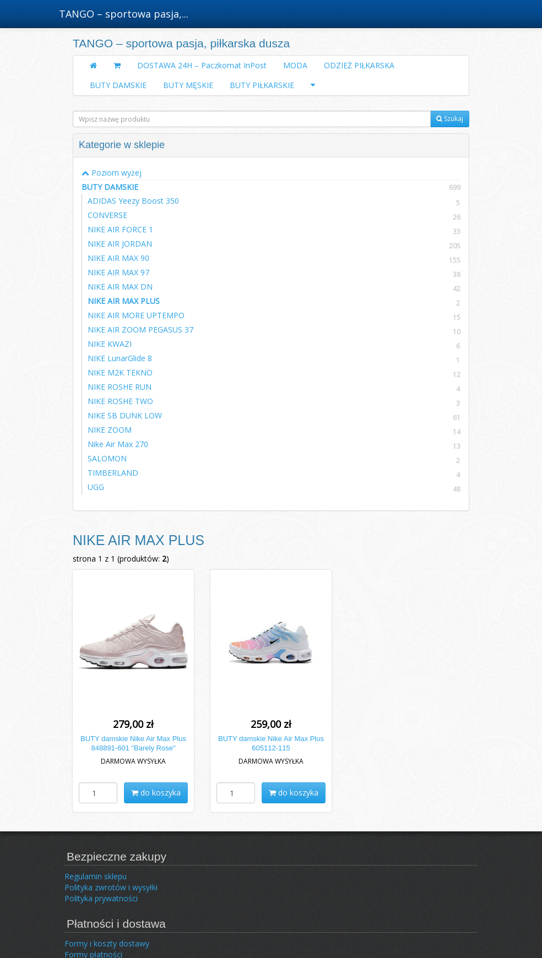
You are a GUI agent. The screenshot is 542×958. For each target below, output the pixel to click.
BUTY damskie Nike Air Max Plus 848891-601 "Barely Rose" (133, 743)
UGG (96, 487)
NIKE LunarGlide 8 (120, 358)
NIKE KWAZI (110, 344)
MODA (295, 65)
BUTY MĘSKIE (188, 85)
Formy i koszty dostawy (106, 943)
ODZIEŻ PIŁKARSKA (359, 65)
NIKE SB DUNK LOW (125, 415)
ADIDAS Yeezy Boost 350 (133, 200)
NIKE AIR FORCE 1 (120, 229)
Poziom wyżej (112, 172)
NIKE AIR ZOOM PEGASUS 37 (140, 329)
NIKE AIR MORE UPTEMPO (136, 315)
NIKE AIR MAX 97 (118, 272)
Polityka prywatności (101, 898)
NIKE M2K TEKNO (120, 372)
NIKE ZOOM (110, 429)
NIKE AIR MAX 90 (118, 258)
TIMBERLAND (113, 472)
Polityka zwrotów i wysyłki (111, 887)
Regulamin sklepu (95, 876)
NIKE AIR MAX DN (120, 286)
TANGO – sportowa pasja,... (123, 13)
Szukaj (449, 118)
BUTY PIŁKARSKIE (262, 85)
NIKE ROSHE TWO (120, 401)
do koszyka (156, 792)
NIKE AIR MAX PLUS (124, 301)
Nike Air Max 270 (118, 444)
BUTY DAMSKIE (118, 85)
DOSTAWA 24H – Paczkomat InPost (202, 65)
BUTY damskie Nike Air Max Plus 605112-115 (271, 743)
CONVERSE (107, 215)
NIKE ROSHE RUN (119, 387)
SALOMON (107, 458)
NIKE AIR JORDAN (120, 243)
